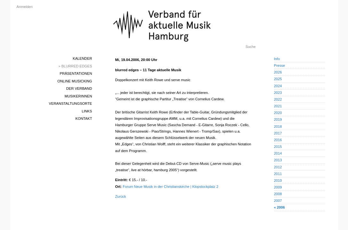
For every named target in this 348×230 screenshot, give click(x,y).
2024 (278, 86)
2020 (278, 113)
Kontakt (83, 118)
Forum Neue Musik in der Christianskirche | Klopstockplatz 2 (170, 186)
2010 (278, 180)
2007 (278, 201)
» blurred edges (75, 66)
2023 (278, 93)
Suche (251, 47)
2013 (278, 160)
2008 (278, 194)
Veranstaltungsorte (70, 103)
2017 (278, 133)
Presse (279, 65)
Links (87, 111)
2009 (278, 187)
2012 (278, 167)
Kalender (82, 58)
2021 (278, 106)
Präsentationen (76, 73)
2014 (278, 153)
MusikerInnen (78, 96)
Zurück (120, 196)
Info (277, 59)
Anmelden (25, 7)
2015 (278, 147)
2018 (278, 126)
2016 (278, 140)
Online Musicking (74, 81)
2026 (278, 72)
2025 (278, 79)
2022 (278, 99)
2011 (278, 174)
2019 (278, 119)
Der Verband (79, 88)
